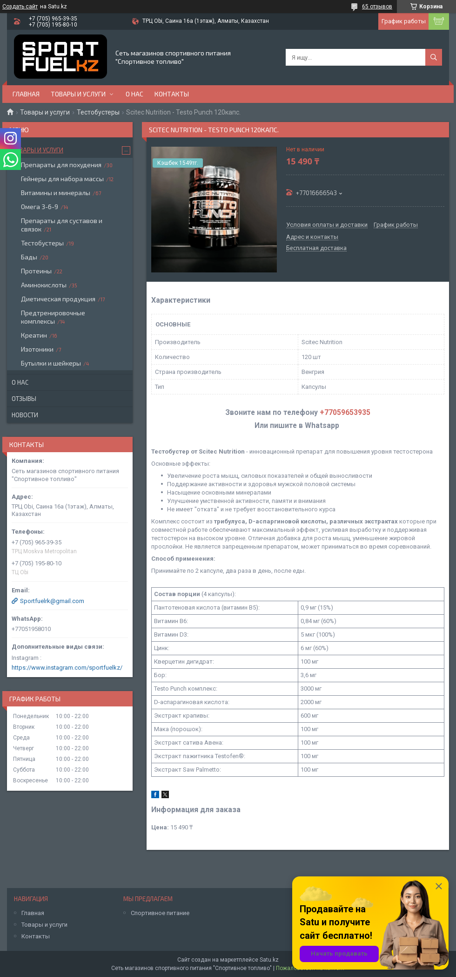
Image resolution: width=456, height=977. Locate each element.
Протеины (36, 271)
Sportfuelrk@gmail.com (52, 600)
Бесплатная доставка (316, 248)
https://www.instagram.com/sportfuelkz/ (67, 667)
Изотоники (37, 349)
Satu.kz (269, 960)
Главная (26, 94)
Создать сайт (20, 6)
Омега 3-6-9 (39, 206)
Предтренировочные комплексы (53, 317)
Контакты (171, 94)
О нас (134, 94)
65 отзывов (377, 6)
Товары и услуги (78, 94)
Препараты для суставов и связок (61, 225)
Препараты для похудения (61, 165)
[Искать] (433, 57)
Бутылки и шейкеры (51, 363)
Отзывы (24, 398)
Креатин (34, 335)
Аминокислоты (44, 285)
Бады (29, 257)
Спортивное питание (160, 912)
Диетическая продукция (58, 299)
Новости (25, 415)
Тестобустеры (98, 112)
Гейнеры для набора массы (62, 179)
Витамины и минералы (55, 193)
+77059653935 (345, 412)
